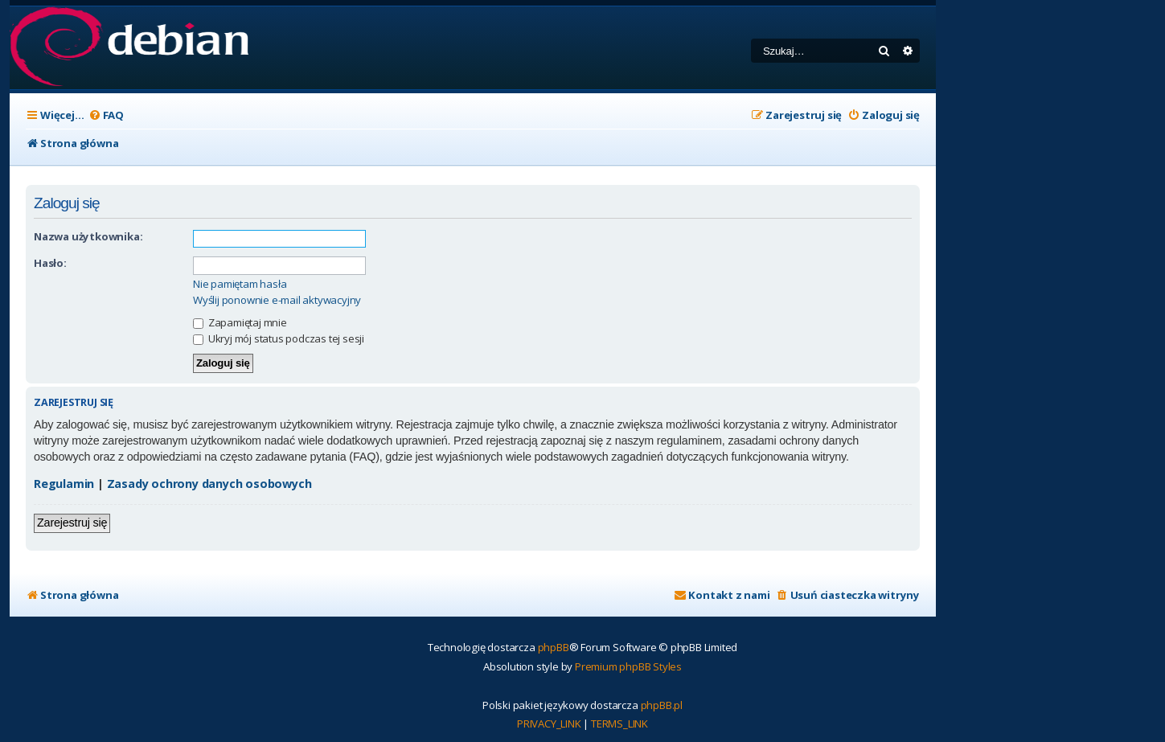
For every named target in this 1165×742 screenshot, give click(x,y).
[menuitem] (106, 115)
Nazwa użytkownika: (88, 236)
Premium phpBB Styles (628, 666)
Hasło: (50, 263)
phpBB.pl (662, 705)
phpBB (553, 647)
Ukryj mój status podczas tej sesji (278, 338)
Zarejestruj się (72, 522)
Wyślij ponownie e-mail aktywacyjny (277, 300)
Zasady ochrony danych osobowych (209, 483)
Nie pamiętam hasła (239, 284)
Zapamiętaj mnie (240, 322)
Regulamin (64, 483)
